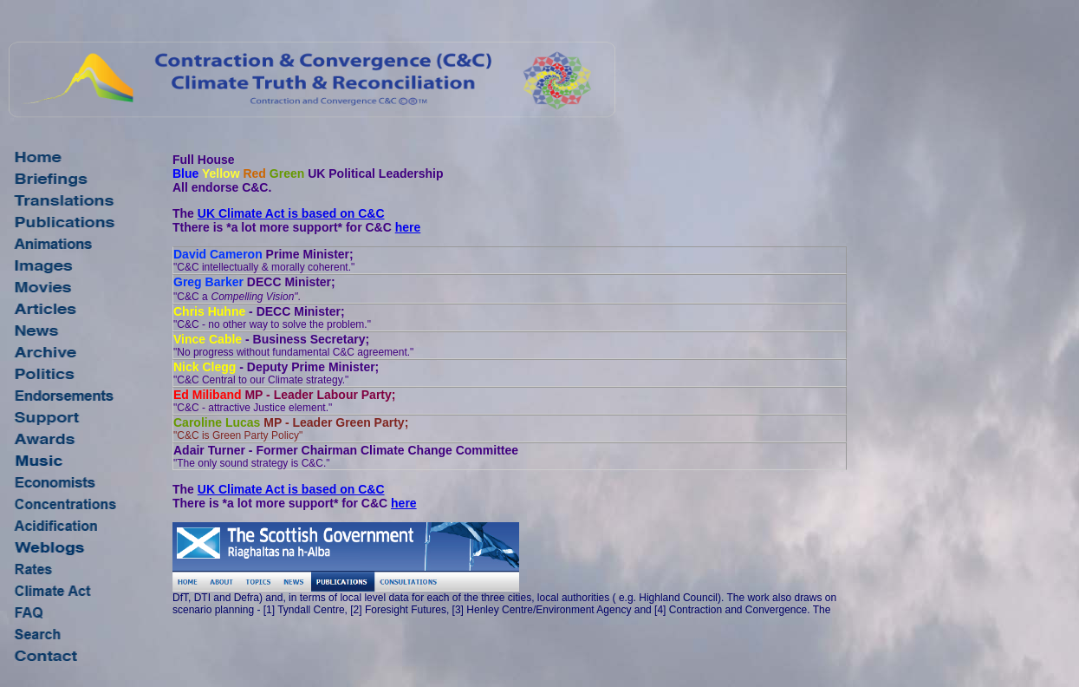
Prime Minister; (263, 260)
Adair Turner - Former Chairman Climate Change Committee (345, 456)
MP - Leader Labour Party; (284, 401)
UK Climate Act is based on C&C (291, 213)
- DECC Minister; (272, 317)
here (408, 227)
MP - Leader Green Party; (290, 428)
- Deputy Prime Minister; (276, 373)
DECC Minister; (254, 289)
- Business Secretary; (293, 345)
